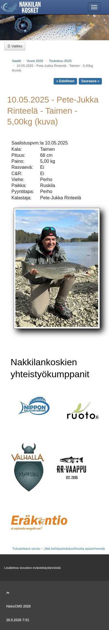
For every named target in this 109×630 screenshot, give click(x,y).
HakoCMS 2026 (18, 606)
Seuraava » (90, 81)
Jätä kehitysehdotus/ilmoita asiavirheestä (74, 548)
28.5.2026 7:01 (17, 620)
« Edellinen (65, 81)
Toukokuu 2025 (60, 61)
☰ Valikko (14, 46)
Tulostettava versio (26, 548)
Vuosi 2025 (35, 61)
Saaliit (16, 61)
